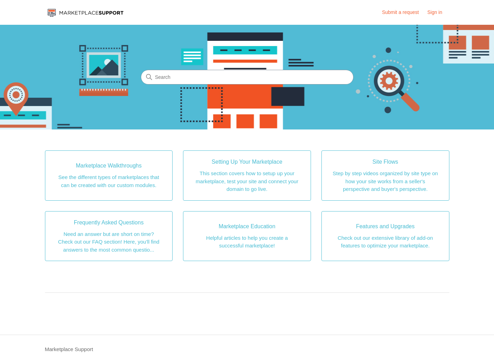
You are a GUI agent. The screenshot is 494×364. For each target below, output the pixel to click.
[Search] (247, 77)
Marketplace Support (69, 349)
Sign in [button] (434, 12)
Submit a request (400, 12)
